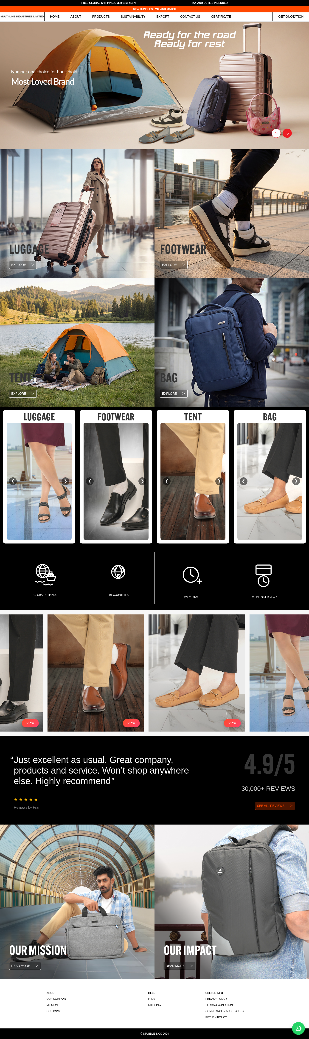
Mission (52, 1005)
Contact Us (190, 16)
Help (151, 993)
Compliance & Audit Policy (224, 1011)
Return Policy (216, 1017)
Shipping (154, 1005)
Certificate (221, 16)
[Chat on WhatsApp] (298, 1028)
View (42, 723)
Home (54, 16)
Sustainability (133, 16)
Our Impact (54, 1011)
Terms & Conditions (220, 1005)
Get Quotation (290, 16)
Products (101, 16)
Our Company (56, 998)
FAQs (151, 998)
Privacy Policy (216, 998)
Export (162, 16)
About (75, 16)
